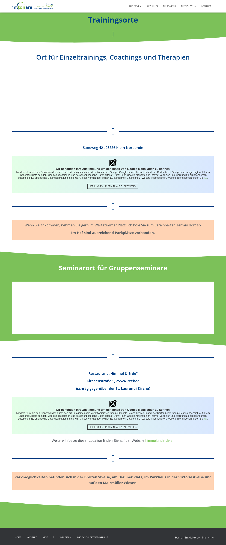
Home (18, 536)
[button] (140, 6)
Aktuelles (152, 6)
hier (206, 177)
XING (45, 536)
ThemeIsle (208, 537)
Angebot (135, 6)
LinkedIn (54, 537)
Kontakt (206, 6)
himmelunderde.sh (159, 440)
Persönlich (169, 6)
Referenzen (188, 6)
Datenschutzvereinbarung (92, 536)
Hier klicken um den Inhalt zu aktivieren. (112, 185)
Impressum (65, 536)
